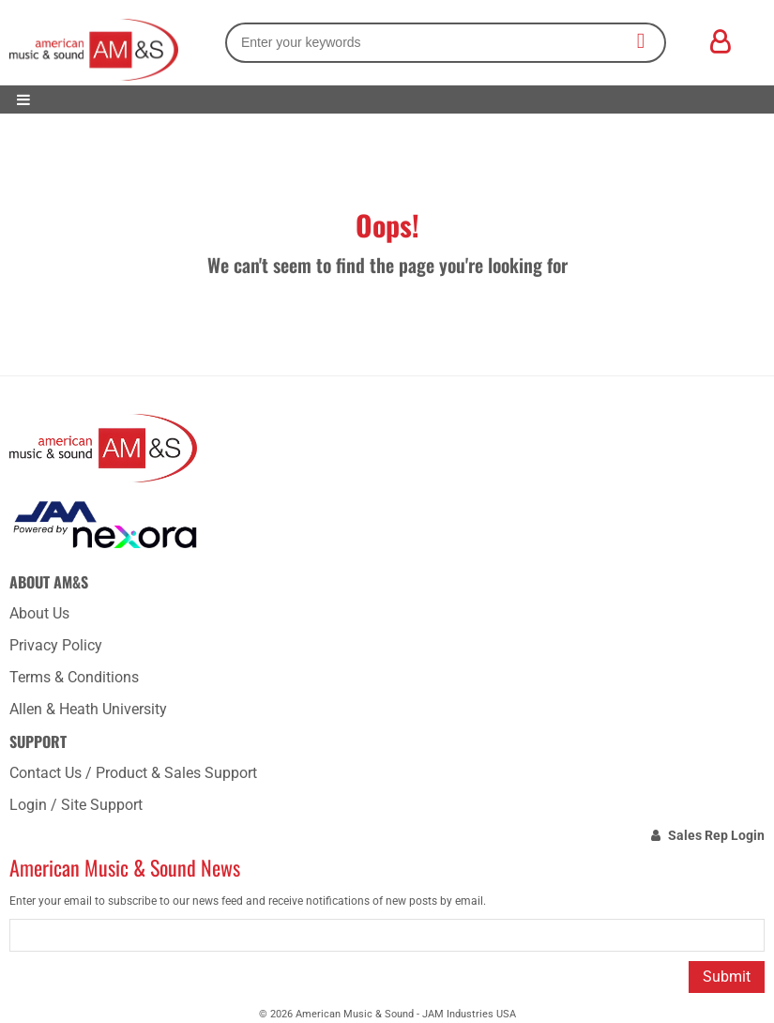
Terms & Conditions (74, 677)
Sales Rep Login (716, 835)
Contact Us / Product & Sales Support (133, 773)
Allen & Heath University (88, 709)
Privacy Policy (55, 645)
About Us (39, 613)
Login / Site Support (76, 805)
